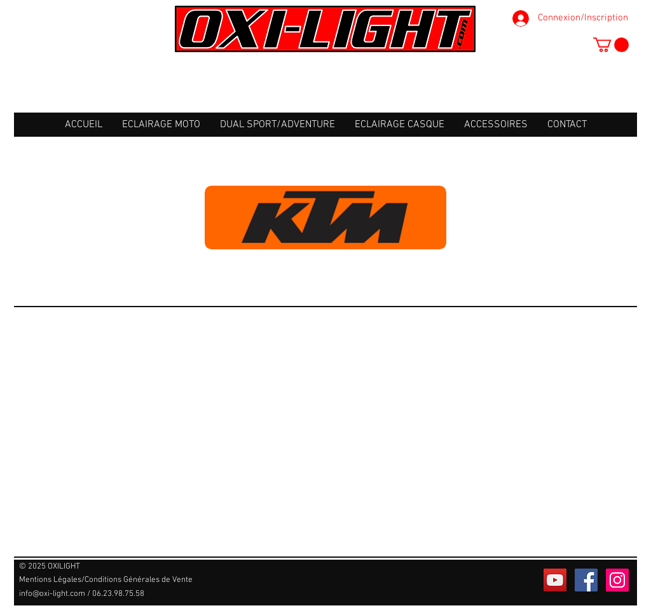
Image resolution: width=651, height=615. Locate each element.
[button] (611, 45)
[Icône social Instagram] (617, 580)
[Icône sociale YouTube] (555, 580)
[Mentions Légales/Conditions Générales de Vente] (106, 580)
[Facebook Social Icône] (586, 580)
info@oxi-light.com (52, 594)
